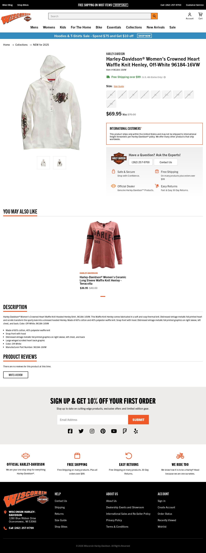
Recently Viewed (167, 520)
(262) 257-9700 (141, 162)
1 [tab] (103, 296)
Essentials (114, 27)
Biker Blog (7, 4)
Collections (134, 27)
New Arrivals (156, 27)
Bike (99, 27)
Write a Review (16, 375)
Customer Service (195, 4)
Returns (59, 513)
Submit (138, 420)
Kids (63, 27)
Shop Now (144, 35)
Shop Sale (120, 5)
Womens (49, 27)
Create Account (166, 507)
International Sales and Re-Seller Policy (128, 513)
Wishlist (162, 526)
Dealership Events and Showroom (125, 507)
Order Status (165, 513)
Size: (115, 86)
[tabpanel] (103, 254)
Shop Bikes (22, 4)
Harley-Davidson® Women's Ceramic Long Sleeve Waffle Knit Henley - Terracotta (103, 280)
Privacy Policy (114, 520)
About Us (111, 500)
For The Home (81, 27)
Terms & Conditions (117, 526)
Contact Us (166, 162)
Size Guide (119, 86)
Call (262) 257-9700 (171, 4)
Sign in (161, 500)
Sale (172, 27)
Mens (34, 27)
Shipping (60, 507)
